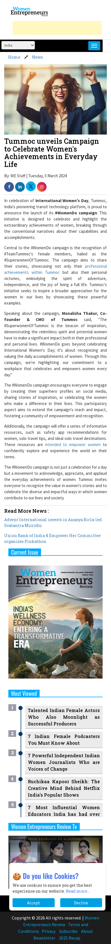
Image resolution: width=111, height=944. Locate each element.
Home (14, 57)
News (37, 57)
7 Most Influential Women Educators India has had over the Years (64, 814)
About (87, 931)
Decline (81, 902)
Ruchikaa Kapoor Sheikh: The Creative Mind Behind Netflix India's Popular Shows (64, 788)
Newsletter (44, 938)
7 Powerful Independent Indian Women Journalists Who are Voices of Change (64, 762)
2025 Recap (69, 938)
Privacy (49, 931)
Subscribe (68, 931)
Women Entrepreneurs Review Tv (44, 826)
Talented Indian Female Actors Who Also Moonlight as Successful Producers (64, 717)
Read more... (78, 891)
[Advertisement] (57, 28)
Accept (33, 902)
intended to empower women (73, 444)
